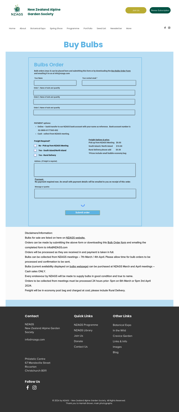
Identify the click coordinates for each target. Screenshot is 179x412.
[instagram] (169, 27)
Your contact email (89, 78)
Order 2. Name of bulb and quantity (47, 97)
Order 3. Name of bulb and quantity (47, 108)
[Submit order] (82, 212)
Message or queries (42, 187)
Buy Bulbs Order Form (121, 71)
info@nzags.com (62, 73)
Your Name (38, 78)
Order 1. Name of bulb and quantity (47, 88)
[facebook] (165, 27)
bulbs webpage (79, 266)
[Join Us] (135, 10)
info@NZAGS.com (57, 247)
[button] (56, 28)
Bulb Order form (117, 242)
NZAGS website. (75, 237)
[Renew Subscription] (160, 10)
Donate (78, 341)
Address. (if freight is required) (45, 161)
